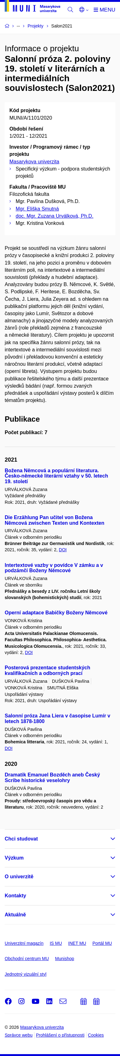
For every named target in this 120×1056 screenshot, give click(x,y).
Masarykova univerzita (34, 161)
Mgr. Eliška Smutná (37, 208)
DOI (63, 549)
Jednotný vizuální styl (25, 974)
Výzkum (14, 857)
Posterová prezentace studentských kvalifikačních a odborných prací (47, 670)
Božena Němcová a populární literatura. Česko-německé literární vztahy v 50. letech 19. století (56, 476)
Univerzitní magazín (24, 943)
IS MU (56, 943)
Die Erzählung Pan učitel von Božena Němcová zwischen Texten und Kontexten (54, 520)
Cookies (96, 1035)
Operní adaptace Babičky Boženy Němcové (56, 612)
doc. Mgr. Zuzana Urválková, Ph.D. (54, 216)
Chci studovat (21, 838)
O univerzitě (19, 876)
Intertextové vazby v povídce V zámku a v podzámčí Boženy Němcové (54, 568)
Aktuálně (15, 914)
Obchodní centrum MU (27, 958)
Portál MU (102, 943)
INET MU (77, 943)
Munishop (64, 958)
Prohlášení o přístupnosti (60, 1035)
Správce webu (19, 1035)
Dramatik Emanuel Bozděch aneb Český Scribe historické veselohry (52, 777)
